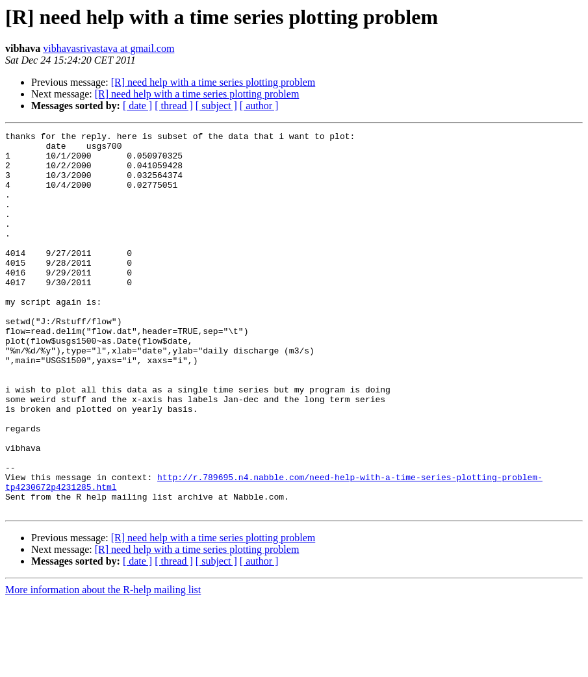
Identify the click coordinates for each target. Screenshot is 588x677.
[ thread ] (174, 105)
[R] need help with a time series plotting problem (213, 82)
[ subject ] (216, 105)
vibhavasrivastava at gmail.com (108, 48)
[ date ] (137, 105)
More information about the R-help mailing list (103, 665)
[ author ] (259, 105)
